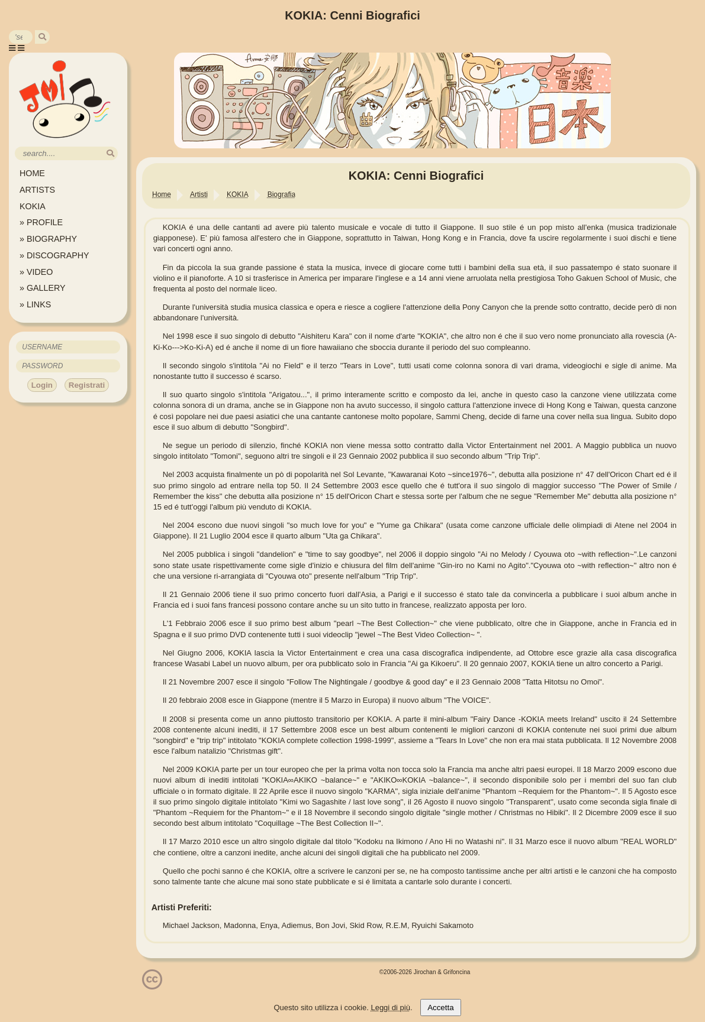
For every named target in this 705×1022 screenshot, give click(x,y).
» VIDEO (36, 272)
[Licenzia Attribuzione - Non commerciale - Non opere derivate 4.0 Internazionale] (152, 985)
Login (42, 385)
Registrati (87, 385)
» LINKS (35, 304)
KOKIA (33, 206)
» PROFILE (41, 222)
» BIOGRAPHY (48, 239)
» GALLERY (43, 288)
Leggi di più (390, 1007)
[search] (42, 37)
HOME (32, 173)
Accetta (440, 1007)
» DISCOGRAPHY (54, 255)
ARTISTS (37, 189)
